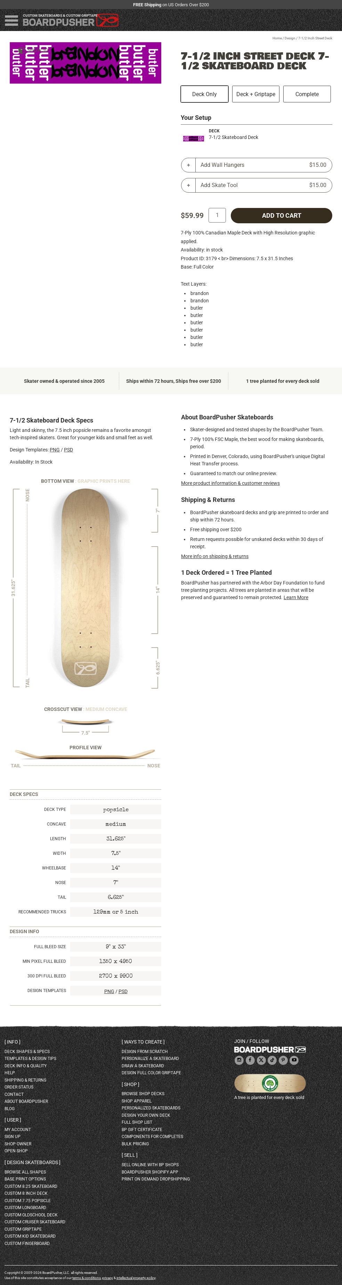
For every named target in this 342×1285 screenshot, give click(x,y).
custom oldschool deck (31, 1215)
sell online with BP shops (150, 1164)
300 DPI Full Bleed (46, 976)
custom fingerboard (27, 1243)
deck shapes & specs (27, 1051)
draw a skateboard (143, 1065)
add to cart (281, 215)
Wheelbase (54, 868)
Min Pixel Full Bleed (44, 961)
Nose (60, 882)
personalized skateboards (151, 1108)
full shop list (137, 1122)
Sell (129, 1155)
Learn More (296, 597)
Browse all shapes (25, 1172)
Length (58, 838)
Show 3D (37, 50)
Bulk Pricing (135, 1143)
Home (277, 38)
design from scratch (145, 1051)
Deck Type (55, 809)
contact (14, 1094)
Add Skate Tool (263, 185)
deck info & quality (26, 1065)
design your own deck (146, 1115)
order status (19, 1087)
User (13, 1120)
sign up (13, 1136)
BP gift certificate (142, 1129)
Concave (56, 824)
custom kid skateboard (30, 1236)
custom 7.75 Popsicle (28, 1200)
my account (18, 1129)
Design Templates (46, 990)
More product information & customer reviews (230, 483)
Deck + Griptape (255, 94)
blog (10, 1108)
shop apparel (137, 1101)
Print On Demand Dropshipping (156, 1179)
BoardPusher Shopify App (150, 1172)
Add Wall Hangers (263, 165)
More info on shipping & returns (215, 556)
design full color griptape (151, 1072)
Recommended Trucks (42, 911)
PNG (55, 449)
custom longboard (25, 1207)
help (10, 1072)
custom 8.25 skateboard (31, 1186)
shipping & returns (25, 1080)
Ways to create (143, 1042)
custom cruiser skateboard (35, 1222)
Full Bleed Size (50, 946)
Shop (130, 1084)
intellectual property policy (135, 1278)
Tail (62, 897)
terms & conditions (86, 1278)
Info (12, 1042)
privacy (107, 1278)
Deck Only (204, 94)
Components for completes (152, 1136)
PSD (68, 449)
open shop (16, 1150)
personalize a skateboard (150, 1058)
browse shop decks (143, 1093)
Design (290, 38)
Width (59, 853)
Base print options (25, 1179)
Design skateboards (32, 1162)
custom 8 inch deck (26, 1193)
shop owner (18, 1143)
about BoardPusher (26, 1101)
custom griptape (23, 1229)
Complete (307, 94)
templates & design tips (30, 1058)
